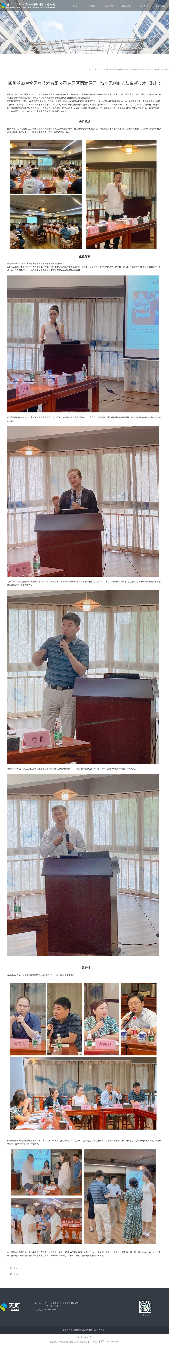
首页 (91, 69)
